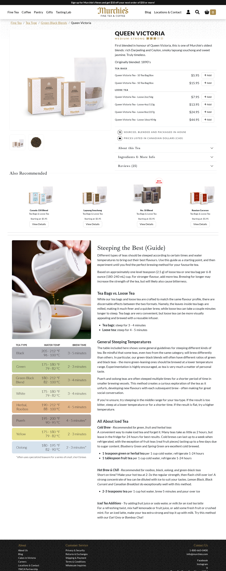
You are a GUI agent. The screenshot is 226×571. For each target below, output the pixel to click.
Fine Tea (16, 23)
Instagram (202, 564)
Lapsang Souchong (92, 210)
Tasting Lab (63, 12)
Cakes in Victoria (27, 557)
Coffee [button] (26, 12)
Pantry (38, 12)
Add (208, 75)
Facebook (202, 560)
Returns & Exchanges (77, 554)
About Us (23, 550)
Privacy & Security (75, 550)
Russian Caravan (200, 210)
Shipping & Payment (76, 557)
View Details (39, 224)
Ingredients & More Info (136, 157)
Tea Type (31, 23)
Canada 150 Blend (39, 210)
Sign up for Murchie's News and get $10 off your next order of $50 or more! (113, 2)
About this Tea (129, 148)
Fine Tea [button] (13, 12)
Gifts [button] (49, 12)
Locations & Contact (167, 12)
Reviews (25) (127, 166)
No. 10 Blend (146, 210)
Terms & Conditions (76, 561)
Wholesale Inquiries (76, 565)
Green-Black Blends (54, 23)
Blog (148, 12)
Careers (22, 561)
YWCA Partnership (28, 569)
